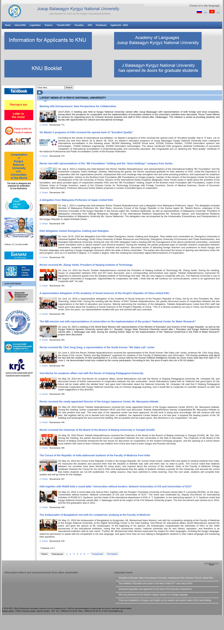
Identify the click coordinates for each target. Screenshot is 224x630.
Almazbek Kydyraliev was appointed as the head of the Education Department (154, 589)
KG (218, 13)
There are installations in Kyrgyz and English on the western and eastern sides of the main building (164, 600)
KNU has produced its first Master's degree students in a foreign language (153, 594)
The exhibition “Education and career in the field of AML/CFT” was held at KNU (155, 583)
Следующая (97, 554)
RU (206, 13)
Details (45, 125)
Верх (211, 564)
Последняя (112, 554)
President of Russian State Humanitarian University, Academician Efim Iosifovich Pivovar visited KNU (165, 578)
